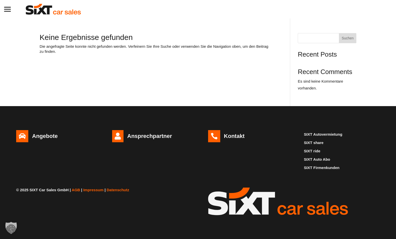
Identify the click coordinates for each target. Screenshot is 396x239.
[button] (7, 8)
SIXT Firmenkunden (321, 167)
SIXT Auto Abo (317, 159)
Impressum (93, 190)
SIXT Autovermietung (323, 134)
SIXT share (314, 142)
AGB (76, 190)
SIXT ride (312, 151)
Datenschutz (118, 190)
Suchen (348, 38)
